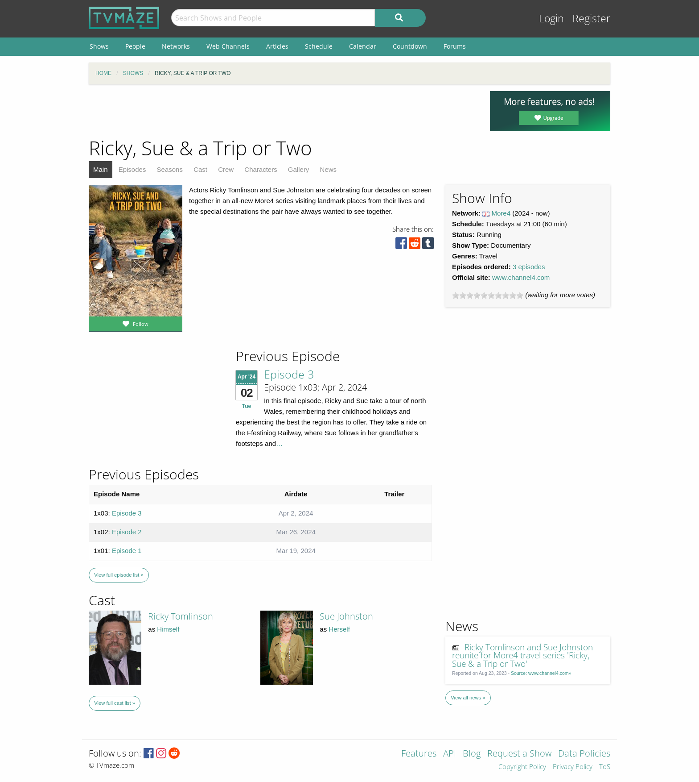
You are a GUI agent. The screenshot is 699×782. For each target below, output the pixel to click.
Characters (260, 169)
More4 (501, 213)
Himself (168, 629)
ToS (604, 767)
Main (100, 169)
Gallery (298, 169)
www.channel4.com (521, 277)
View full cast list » (114, 703)
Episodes (132, 169)
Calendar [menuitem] (362, 46)
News (328, 169)
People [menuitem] (135, 46)
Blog (472, 754)
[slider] (487, 295)
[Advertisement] (282, 111)
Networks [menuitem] (176, 46)
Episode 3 (289, 374)
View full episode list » (118, 575)
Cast (200, 169)
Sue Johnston (346, 616)
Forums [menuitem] (455, 46)
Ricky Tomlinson (180, 616)
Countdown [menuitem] (410, 46)
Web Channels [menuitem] (228, 46)
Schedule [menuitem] (319, 46)
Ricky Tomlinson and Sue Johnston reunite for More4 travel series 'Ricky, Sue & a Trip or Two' (522, 655)
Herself (339, 629)
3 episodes (529, 266)
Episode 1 (127, 550)
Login (551, 18)
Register (591, 18)
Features (418, 754)
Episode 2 (127, 532)
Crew (226, 169)
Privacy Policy (572, 767)
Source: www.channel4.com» (541, 673)
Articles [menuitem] (277, 46)
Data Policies (584, 754)
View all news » (468, 697)
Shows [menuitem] (99, 46)
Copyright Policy (522, 767)
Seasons (170, 169)
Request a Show (519, 754)
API (449, 754)
